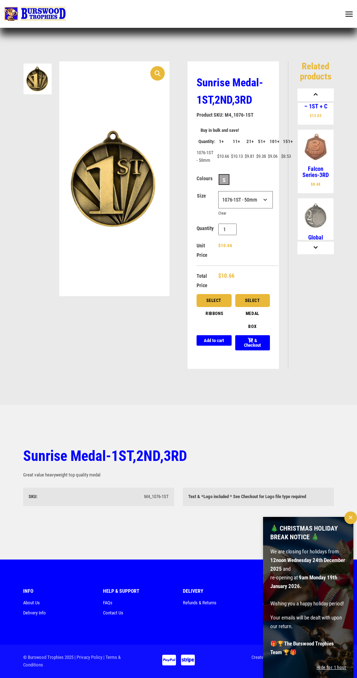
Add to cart (214, 340)
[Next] (315, 248)
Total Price (202, 280)
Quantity (205, 228)
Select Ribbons (214, 302)
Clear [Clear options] (222, 213)
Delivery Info (34, 613)
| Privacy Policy (88, 657)
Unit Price (202, 250)
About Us (31, 602)
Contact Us (113, 613)
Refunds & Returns (199, 602)
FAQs (107, 602)
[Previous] (315, 94)
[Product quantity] (227, 229)
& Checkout (252, 343)
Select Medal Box (252, 302)
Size (201, 196)
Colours (204, 178)
